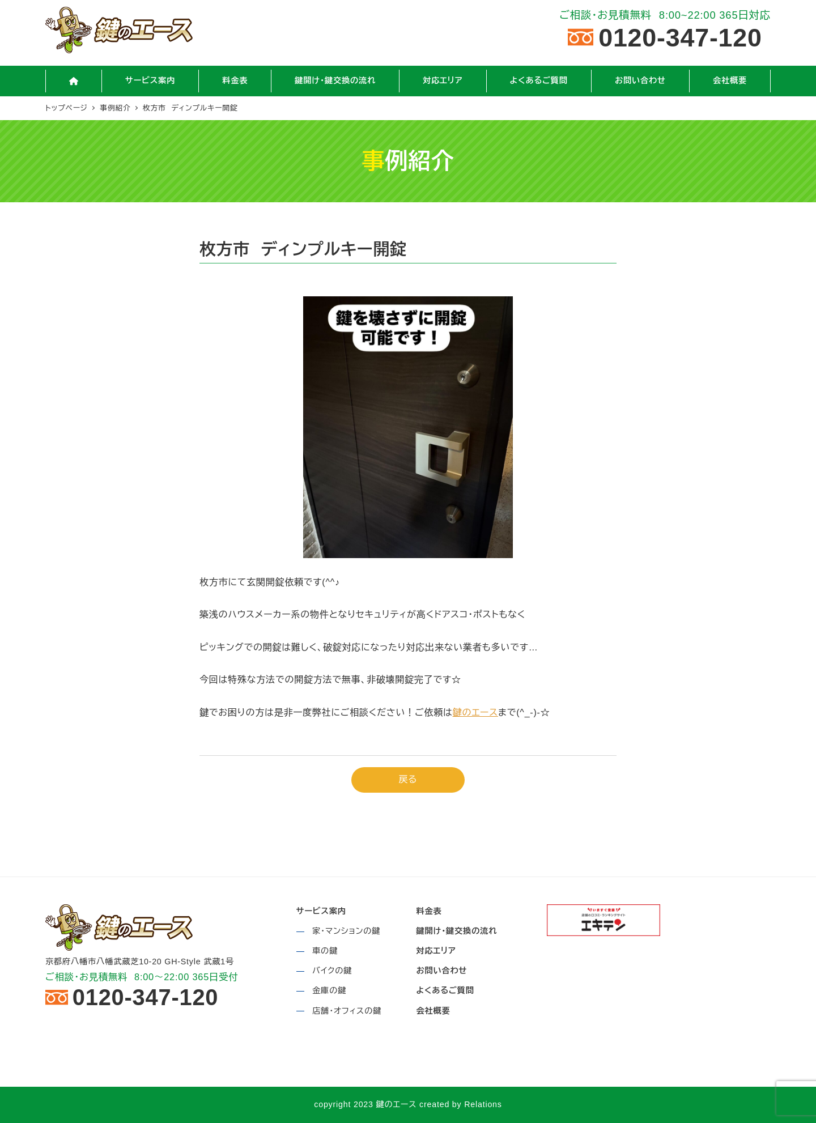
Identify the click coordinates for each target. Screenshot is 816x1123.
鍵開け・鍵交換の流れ (456, 930)
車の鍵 (325, 950)
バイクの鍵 (332, 970)
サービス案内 (321, 911)
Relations (483, 1104)
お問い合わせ (441, 970)
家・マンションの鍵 (346, 930)
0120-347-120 (680, 37)
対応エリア (436, 950)
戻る (408, 779)
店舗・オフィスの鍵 (346, 1010)
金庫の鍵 (329, 990)
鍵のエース (475, 712)
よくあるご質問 (445, 990)
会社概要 (433, 1010)
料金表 (428, 911)
